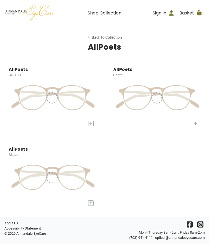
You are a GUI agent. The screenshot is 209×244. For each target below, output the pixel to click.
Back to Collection (104, 37)
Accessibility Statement (22, 228)
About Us (11, 223)
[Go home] (29, 13)
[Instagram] (200, 226)
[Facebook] (189, 226)
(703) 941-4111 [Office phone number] (141, 238)
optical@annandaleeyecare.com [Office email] (180, 238)
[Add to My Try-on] (91, 123)
